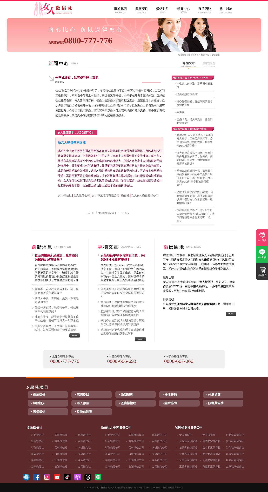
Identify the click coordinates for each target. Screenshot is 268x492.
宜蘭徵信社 (61, 460)
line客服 (262, 257)
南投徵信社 (84, 447)
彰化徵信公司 (112, 447)
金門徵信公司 (159, 466)
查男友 (180, 112)
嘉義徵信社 (37, 454)
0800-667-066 (178, 361)
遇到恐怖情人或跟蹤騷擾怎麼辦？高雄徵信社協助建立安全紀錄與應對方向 (122, 293)
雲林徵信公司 (136, 447)
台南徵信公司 (136, 454)
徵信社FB (151, 487)
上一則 (90, 213)
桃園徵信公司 (159, 435)
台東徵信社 (37, 466)
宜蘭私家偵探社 (188, 466)
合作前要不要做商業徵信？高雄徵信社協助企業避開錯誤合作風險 (122, 304)
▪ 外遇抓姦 (213, 394)
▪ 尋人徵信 (82, 403)
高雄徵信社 (84, 454)
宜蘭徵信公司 (136, 460)
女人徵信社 (65, 195)
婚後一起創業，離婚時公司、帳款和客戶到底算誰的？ (57, 309)
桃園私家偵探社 (211, 441)
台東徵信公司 (112, 466)
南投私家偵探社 (211, 454)
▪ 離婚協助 (170, 403)
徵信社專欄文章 (107, 213)
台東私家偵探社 (235, 466)
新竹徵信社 (37, 441)
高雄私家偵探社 (211, 460)
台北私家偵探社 (235, 435)
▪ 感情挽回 (82, 394)
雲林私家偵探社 (188, 454)
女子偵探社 (209, 435)
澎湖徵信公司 (136, 466)
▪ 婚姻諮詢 (126, 394)
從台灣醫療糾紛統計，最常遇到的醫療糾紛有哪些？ (56, 257)
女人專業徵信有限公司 (105, 195)
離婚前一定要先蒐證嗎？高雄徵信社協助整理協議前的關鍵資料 (122, 331)
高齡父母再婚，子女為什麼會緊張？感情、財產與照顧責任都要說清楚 (57, 328)
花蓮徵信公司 (159, 460)
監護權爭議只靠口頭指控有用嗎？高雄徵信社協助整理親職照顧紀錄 (122, 313)
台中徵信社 (84, 441)
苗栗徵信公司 (136, 441)
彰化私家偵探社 (235, 447)
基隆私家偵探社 (188, 441)
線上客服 (262, 240)
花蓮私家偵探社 (211, 466)
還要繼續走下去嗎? (187, 94)
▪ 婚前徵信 (38, 394)
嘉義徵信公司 (112, 454)
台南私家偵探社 (188, 460)
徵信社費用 (161, 487)
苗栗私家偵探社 (188, 447)
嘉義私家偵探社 (235, 454)
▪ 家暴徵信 (38, 411)
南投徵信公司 (159, 447)
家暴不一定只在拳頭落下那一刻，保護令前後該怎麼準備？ (57, 291)
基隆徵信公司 (136, 435)
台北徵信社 (37, 435)
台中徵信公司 (159, 441)
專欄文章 (215, 55)
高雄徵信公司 (159, 454)
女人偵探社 (185, 435)
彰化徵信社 (37, 447)
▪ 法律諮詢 (170, 394)
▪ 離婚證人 (38, 403)
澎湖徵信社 (61, 466)
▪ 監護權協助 (127, 403)
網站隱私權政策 (176, 487)
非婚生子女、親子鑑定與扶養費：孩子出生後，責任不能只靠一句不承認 (57, 318)
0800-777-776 (80, 40)
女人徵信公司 (81, 195)
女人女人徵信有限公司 (145, 195)
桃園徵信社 (84, 435)
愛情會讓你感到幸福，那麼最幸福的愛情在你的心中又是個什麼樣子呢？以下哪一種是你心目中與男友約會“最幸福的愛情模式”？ (195, 177)
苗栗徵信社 (61, 441)
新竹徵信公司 (112, 441)
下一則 (125, 213)
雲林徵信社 (61, 447)
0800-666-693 (121, 361)
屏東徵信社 (37, 460)
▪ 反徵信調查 (83, 411)
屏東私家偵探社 (235, 460)
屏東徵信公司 (112, 460)
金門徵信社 (84, 466)
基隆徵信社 (61, 435)
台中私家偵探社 (211, 447)
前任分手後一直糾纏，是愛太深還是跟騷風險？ (57, 300)
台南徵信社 (61, 454)
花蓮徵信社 (84, 460)
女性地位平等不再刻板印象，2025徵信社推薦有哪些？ (123, 257)
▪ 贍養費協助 (215, 403)
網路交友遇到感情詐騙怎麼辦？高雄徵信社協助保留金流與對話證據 (122, 322)
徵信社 (191, 55)
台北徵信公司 (112, 435)
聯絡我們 (262, 275)
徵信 (136, 487)
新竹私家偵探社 (235, 441)
